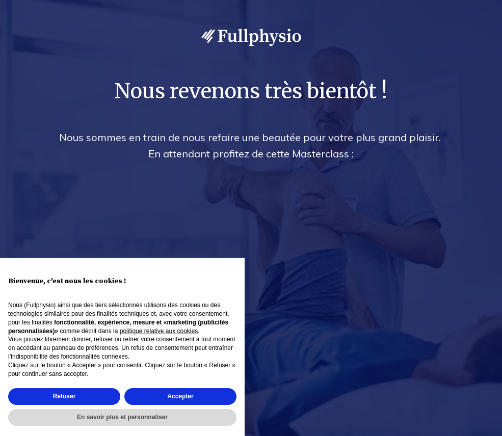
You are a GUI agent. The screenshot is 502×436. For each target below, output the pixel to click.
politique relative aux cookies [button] (159, 331)
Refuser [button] (64, 396)
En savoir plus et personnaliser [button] (122, 417)
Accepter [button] (180, 396)
